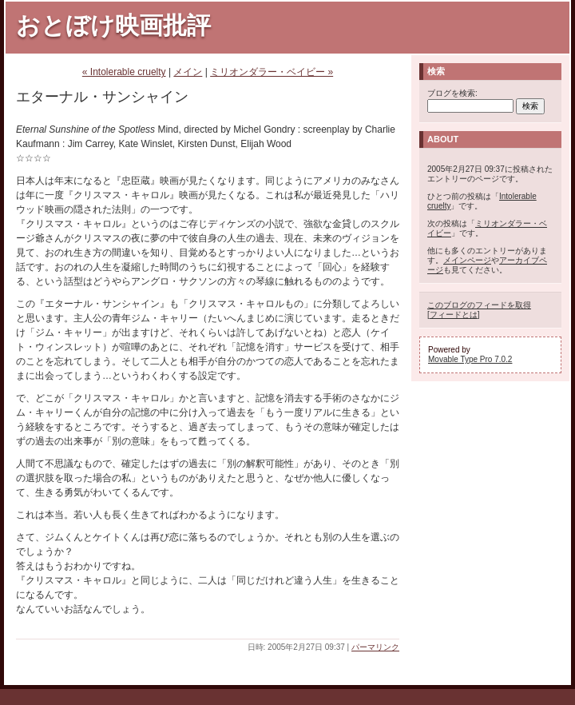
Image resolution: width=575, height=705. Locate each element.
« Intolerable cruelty (124, 72)
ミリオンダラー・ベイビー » (271, 72)
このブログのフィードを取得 (479, 305)
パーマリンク (375, 647)
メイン (187, 72)
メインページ (467, 260)
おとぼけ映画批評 (113, 25)
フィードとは (454, 314)
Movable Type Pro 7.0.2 (470, 359)
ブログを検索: (452, 93)
